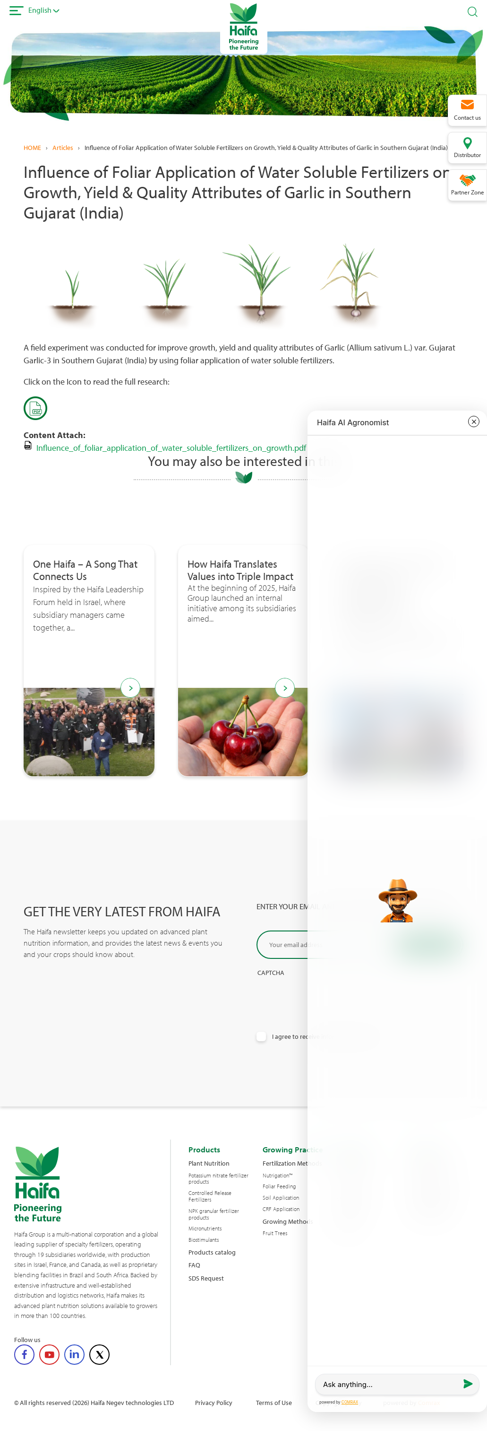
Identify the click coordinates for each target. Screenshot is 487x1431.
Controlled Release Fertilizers (209, 1196)
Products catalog (212, 1252)
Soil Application (281, 1197)
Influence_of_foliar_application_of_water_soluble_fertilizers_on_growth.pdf (171, 447)
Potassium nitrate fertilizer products (218, 1178)
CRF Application (281, 1209)
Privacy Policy (213, 1402)
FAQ (194, 1265)
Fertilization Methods (292, 1163)
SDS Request (206, 1278)
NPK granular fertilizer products (213, 1214)
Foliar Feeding (279, 1186)
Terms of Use (274, 1402)
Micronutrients (205, 1228)
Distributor (467, 154)
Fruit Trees (275, 1233)
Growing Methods (288, 1221)
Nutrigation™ (277, 1175)
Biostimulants (203, 1240)
